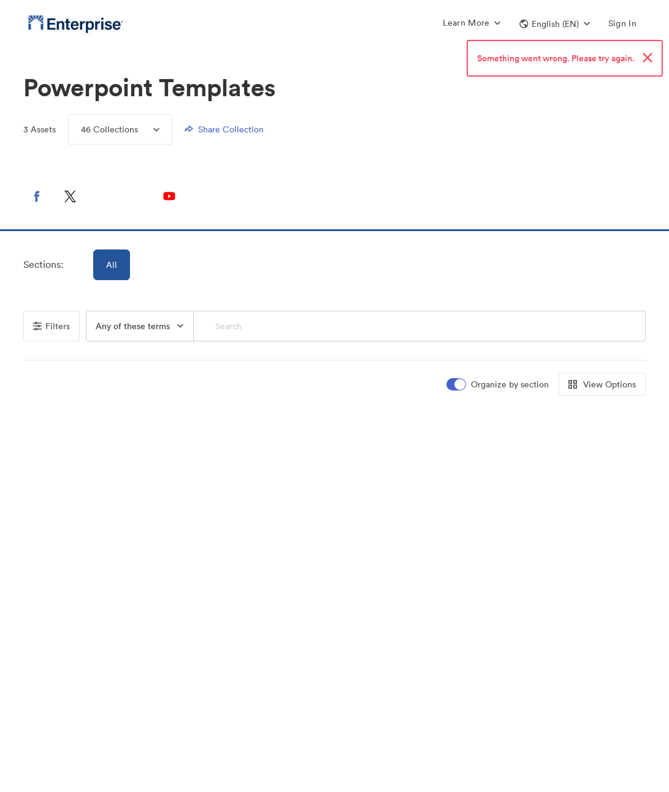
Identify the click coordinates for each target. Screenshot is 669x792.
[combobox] (140, 326)
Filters (51, 326)
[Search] (420, 326)
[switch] (498, 384)
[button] (554, 24)
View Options (602, 384)
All (111, 264)
